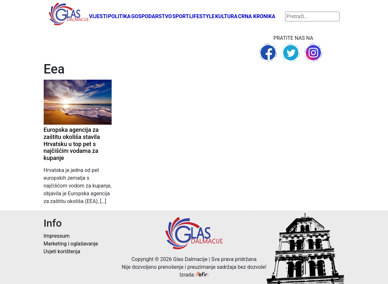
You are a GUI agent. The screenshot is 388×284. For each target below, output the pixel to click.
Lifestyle (202, 16)
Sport (180, 16)
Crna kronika (256, 16)
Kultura (226, 16)
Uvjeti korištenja (62, 251)
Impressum (57, 236)
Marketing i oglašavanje (71, 244)
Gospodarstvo (151, 16)
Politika (119, 16)
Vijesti (98, 16)
